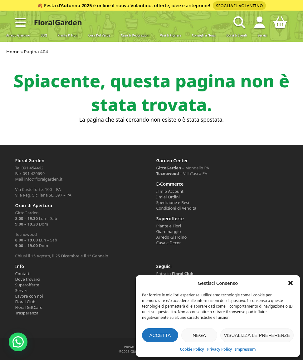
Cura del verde (99, 35)
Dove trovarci (27, 279)
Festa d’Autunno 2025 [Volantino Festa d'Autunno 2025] (68, 5)
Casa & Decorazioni (135, 35)
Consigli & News (204, 35)
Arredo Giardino (18, 35)
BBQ (44, 35)
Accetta (160, 335)
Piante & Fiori (68, 35)
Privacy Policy (219, 349)
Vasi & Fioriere (170, 35)
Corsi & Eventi (237, 35)
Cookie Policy (192, 349)
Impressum (245, 349)
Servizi (262, 35)
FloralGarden (58, 22)
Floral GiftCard (29, 307)
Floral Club (25, 301)
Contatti (23, 273)
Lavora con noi (29, 296)
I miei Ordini (167, 197)
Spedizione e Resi (172, 202)
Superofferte (27, 285)
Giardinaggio (168, 231)
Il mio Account (169, 191)
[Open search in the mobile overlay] (239, 22)
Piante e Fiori (168, 226)
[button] (290, 283)
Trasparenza (26, 313)
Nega (199, 335)
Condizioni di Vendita (176, 208)
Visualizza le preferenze (257, 335)
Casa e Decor (168, 243)
